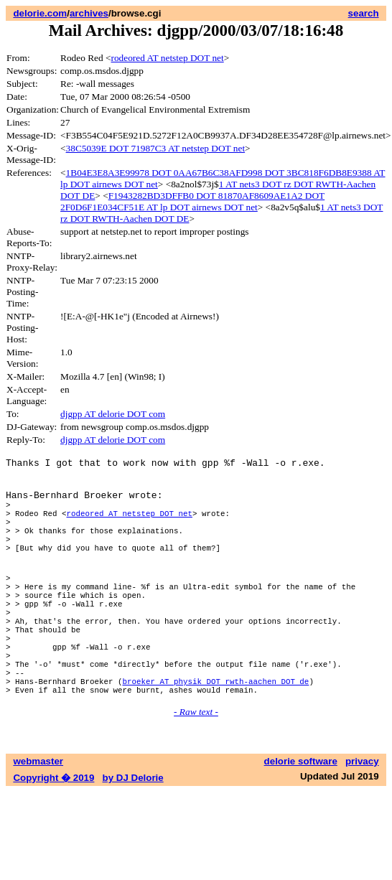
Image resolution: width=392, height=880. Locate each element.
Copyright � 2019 (53, 833)
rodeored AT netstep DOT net (167, 57)
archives (89, 13)
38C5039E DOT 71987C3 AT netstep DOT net (156, 148)
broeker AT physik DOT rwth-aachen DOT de (215, 734)
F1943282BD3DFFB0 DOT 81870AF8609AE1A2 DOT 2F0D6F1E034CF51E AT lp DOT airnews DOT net (192, 201)
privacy (362, 817)
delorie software (300, 817)
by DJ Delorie (133, 833)
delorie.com (40, 13)
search (363, 13)
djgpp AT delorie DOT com (112, 413)
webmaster (38, 817)
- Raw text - (196, 767)
